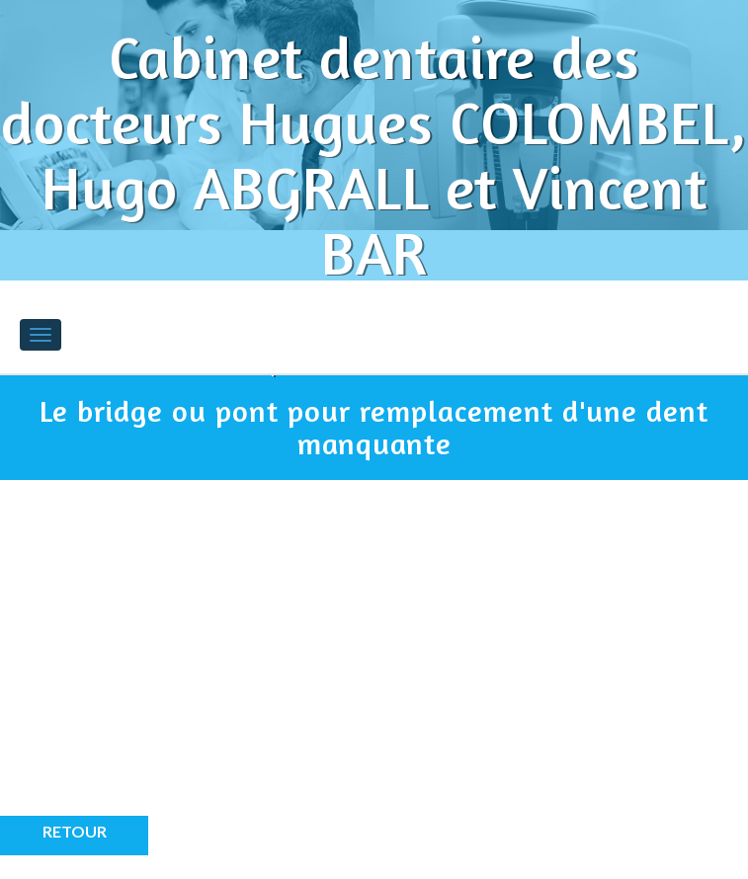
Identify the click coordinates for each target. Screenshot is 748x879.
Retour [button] (74, 831)
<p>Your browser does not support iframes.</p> (178, 662)
